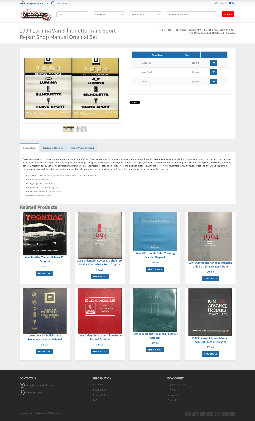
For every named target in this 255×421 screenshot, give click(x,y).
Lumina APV (195, 29)
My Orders (173, 389)
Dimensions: (32, 191)
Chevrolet (181, 29)
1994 (170, 29)
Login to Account (177, 384)
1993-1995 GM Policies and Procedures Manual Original (45, 337)
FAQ (95, 400)
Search (228, 14)
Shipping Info (100, 389)
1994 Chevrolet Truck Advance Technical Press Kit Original (210, 340)
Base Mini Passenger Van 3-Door (220, 29)
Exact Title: (31, 175)
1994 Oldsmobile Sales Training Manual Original (155, 255)
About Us (98, 384)
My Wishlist (174, 395)
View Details (44, 273)
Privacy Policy (100, 395)
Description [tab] (29, 147)
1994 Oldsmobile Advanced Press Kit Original (155, 336)
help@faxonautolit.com (37, 3)
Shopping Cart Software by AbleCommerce (42, 412)
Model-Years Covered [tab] (82, 147)
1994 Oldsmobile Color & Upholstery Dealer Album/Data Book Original (100, 262)
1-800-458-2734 (64, 3)
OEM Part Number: (35, 195)
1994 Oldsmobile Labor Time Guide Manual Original (100, 337)
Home (162, 29)
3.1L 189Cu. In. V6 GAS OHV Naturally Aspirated (212, 33)
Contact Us (173, 400)
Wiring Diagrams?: (35, 183)
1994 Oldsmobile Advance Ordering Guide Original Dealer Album (210, 264)
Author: (30, 179)
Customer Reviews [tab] (53, 147)
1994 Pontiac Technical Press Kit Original (45, 259)
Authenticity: (32, 187)
